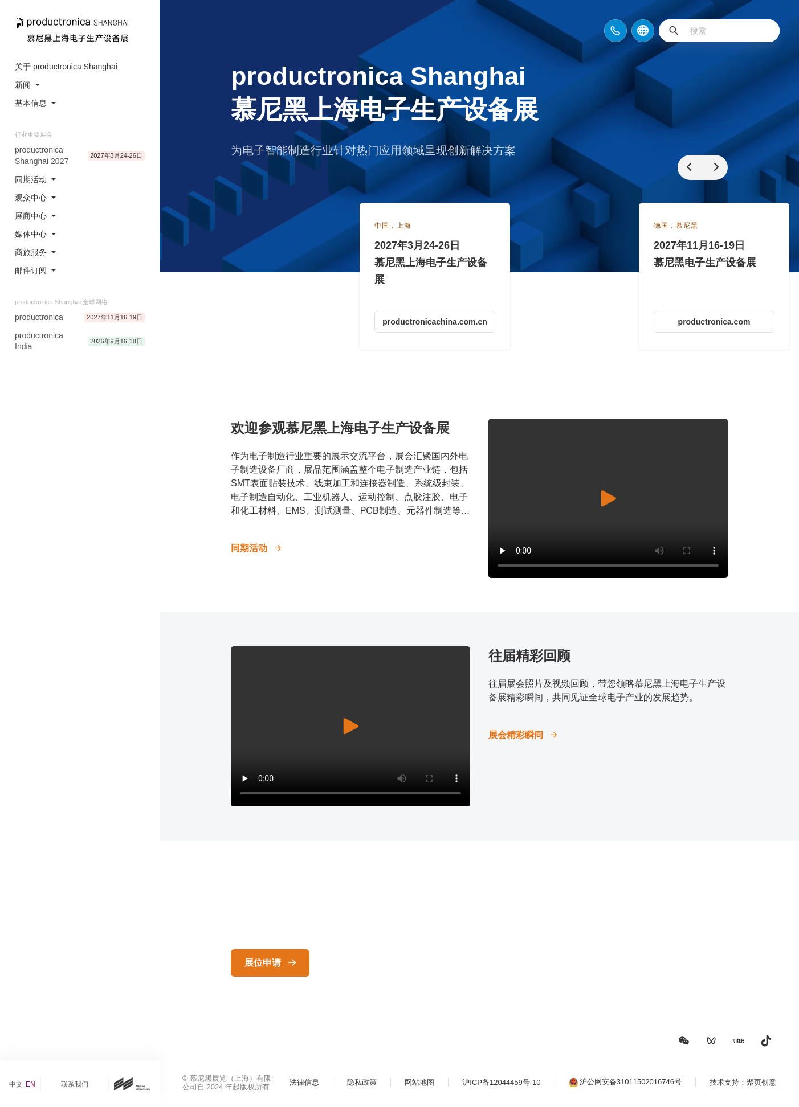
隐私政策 (362, 1082)
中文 (16, 1084)
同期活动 (249, 548)
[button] (684, 1041)
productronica (39, 317)
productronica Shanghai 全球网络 (61, 301)
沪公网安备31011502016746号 (631, 1081)
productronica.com (714, 321)
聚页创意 (761, 1082)
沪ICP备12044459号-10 (501, 1082)
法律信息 (304, 1082)
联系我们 (74, 1084)
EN (30, 1084)
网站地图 (419, 1082)
